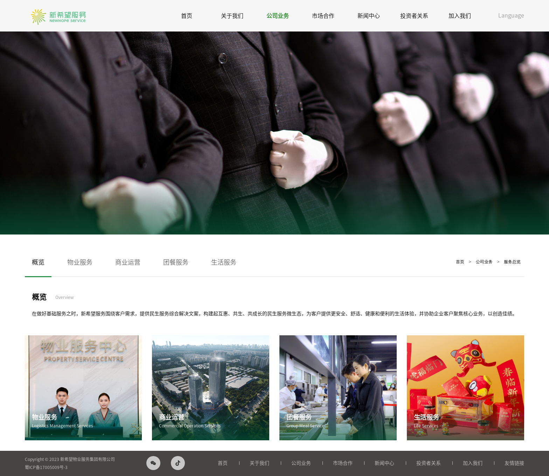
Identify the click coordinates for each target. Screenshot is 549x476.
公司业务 (277, 16)
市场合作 (323, 16)
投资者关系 (414, 16)
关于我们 (232, 16)
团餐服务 (175, 262)
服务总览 (512, 261)
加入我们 (460, 16)
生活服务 (223, 262)
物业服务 (79, 262)
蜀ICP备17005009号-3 (46, 467)
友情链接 (514, 463)
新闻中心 (368, 16)
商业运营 (127, 262)
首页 (186, 16)
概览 (38, 262)
